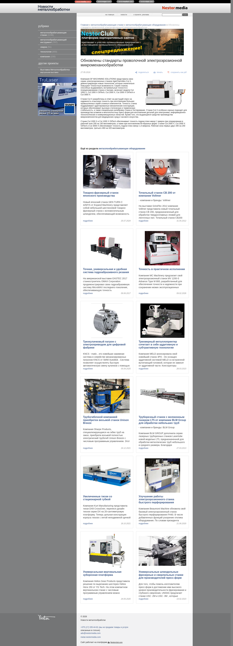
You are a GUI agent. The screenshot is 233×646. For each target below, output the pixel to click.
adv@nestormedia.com (91, 633)
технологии (48, 51)
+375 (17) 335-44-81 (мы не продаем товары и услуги (104, 627)
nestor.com (83, 2)
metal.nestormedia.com (91, 637)
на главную (109, 15)
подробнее (88, 221)
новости (124, 15)
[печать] (158, 72)
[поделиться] (142, 72)
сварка (45, 47)
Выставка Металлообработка (55, 70)
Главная (85, 25)
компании (47, 56)
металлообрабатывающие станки (53, 33)
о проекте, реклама (141, 15)
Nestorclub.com (116, 642)
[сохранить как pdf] (177, 72)
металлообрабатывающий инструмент (53, 41)
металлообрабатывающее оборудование (146, 25)
